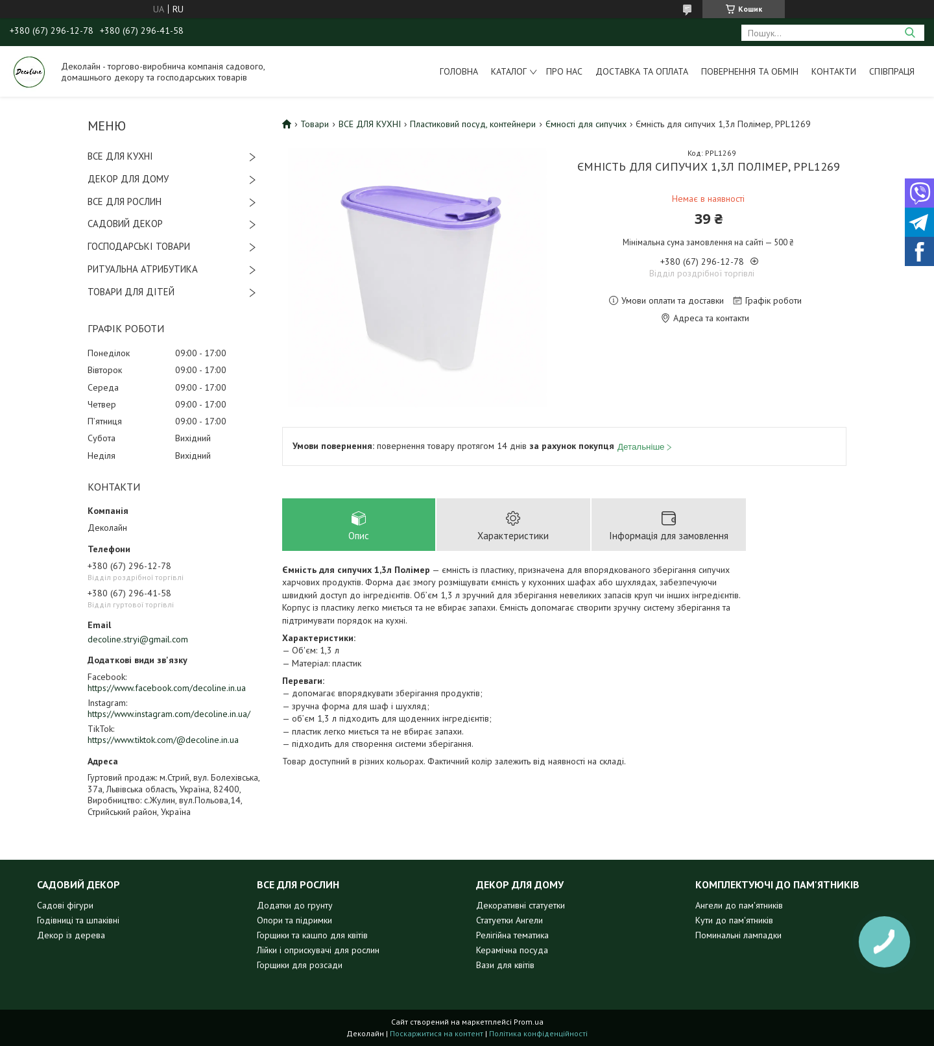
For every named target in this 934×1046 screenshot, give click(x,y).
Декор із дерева (71, 935)
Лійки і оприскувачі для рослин (318, 950)
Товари (314, 123)
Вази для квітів (505, 965)
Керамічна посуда (512, 950)
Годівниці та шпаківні (78, 920)
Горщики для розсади (299, 965)
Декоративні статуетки (520, 905)
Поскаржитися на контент (436, 1033)
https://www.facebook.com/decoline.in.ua (167, 688)
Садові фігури (65, 905)
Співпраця (892, 71)
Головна (459, 71)
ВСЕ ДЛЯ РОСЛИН (125, 201)
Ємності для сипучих (586, 123)
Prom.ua (529, 1022)
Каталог (509, 71)
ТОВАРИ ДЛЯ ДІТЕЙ (131, 292)
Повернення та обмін (749, 71)
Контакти (833, 71)
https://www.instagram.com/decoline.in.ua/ (169, 714)
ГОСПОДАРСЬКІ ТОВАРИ (139, 246)
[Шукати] (909, 33)
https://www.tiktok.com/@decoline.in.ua (163, 740)
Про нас (564, 71)
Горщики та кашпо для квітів (312, 935)
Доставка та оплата (641, 71)
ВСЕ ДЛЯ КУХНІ (120, 156)
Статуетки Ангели (509, 920)
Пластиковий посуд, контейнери (473, 123)
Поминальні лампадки (738, 935)
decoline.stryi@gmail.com (138, 639)
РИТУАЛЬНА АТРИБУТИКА (143, 269)
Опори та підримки (294, 920)
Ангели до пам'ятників (739, 905)
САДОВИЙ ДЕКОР (125, 223)
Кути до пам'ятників (734, 920)
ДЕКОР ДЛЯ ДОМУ (128, 179)
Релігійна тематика (512, 935)
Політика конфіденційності (538, 1033)
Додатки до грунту (295, 905)
